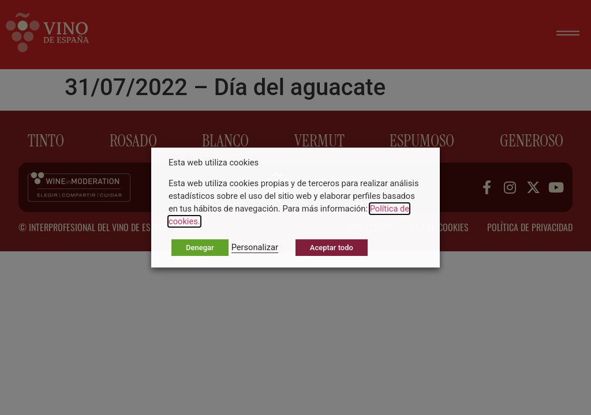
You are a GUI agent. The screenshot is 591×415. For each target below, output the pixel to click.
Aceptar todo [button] (331, 247)
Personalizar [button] (254, 247)
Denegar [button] (200, 247)
